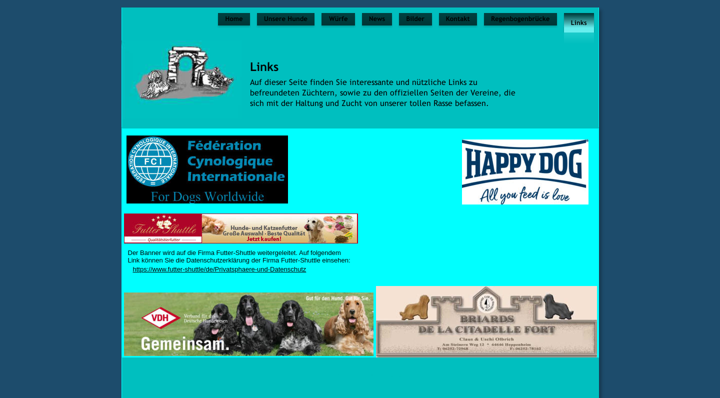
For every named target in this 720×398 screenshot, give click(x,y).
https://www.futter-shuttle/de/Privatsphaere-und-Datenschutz (219, 269)
